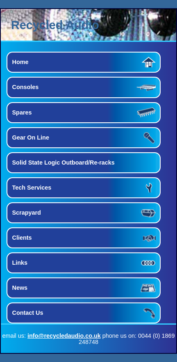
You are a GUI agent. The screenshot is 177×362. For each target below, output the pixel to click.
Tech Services (32, 187)
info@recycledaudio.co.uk (64, 335)
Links (20, 262)
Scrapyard (26, 212)
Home (20, 62)
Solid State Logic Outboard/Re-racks (63, 162)
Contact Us (27, 312)
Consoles (25, 87)
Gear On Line (30, 137)
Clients (22, 237)
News (20, 287)
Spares (22, 112)
